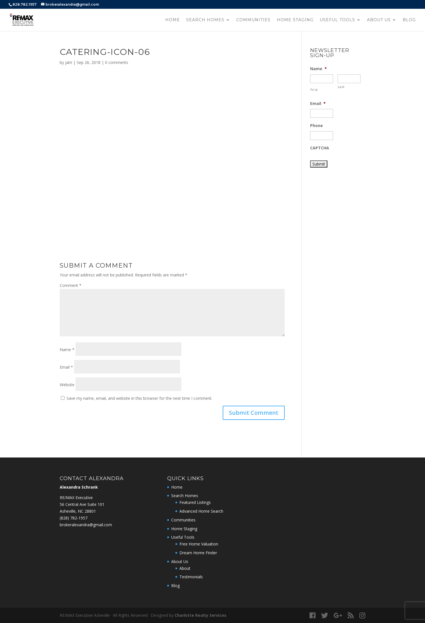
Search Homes (205, 20)
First (314, 89)
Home (172, 20)
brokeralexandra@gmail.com (86, 524)
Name (67, 349)
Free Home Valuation (198, 544)
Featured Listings (195, 502)
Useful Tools (337, 20)
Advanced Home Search (201, 511)
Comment (70, 285)
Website (67, 384)
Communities (253, 20)
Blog (409, 20)
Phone (316, 125)
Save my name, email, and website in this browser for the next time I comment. (139, 398)
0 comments (116, 62)
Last (341, 87)
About (184, 568)
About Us (379, 20)
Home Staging (295, 20)
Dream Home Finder (198, 552)
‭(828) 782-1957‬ (73, 518)
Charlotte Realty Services (200, 615)
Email (66, 367)
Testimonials (191, 576)
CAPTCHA (319, 148)
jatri (68, 62)
